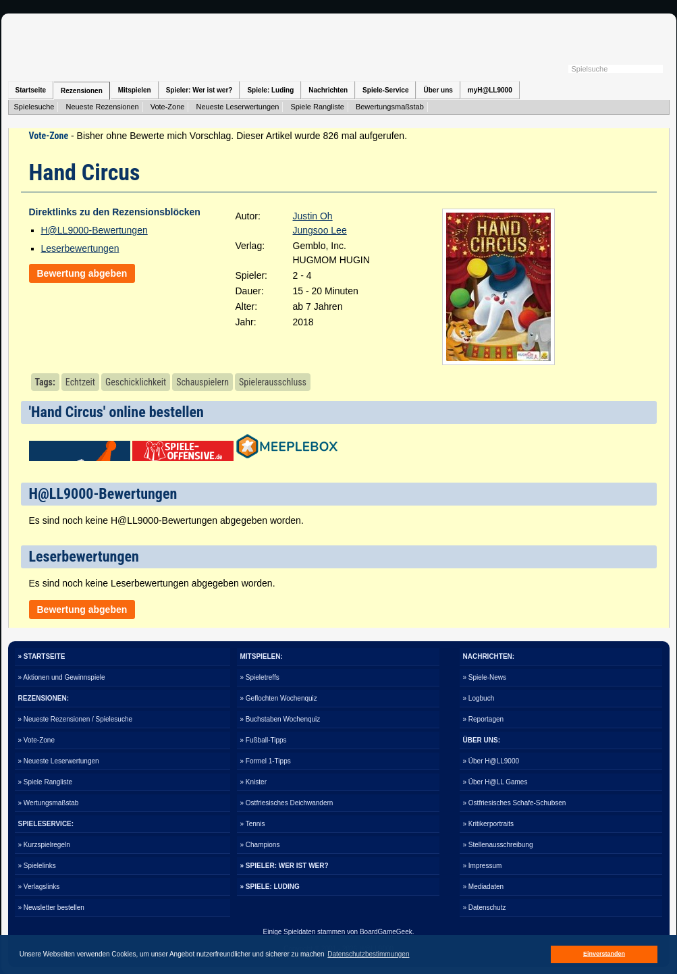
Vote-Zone (168, 107)
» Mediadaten (483, 886)
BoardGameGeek (386, 932)
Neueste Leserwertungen (237, 107)
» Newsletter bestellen (51, 907)
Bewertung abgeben (82, 273)
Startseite (31, 90)
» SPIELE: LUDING (270, 886)
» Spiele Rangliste (45, 782)
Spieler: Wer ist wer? (199, 90)
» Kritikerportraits (488, 824)
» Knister (253, 782)
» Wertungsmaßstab (48, 803)
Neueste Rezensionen (101, 107)
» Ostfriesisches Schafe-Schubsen (514, 803)
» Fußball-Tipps (263, 740)
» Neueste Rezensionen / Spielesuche (75, 719)
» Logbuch (479, 698)
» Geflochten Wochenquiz (278, 698)
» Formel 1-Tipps (265, 761)
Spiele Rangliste (317, 107)
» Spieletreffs (259, 677)
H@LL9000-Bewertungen (94, 230)
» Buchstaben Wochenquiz (280, 719)
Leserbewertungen (80, 248)
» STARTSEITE (41, 656)
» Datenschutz (484, 907)
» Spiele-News (484, 677)
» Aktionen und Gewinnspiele (61, 677)
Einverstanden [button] (604, 953)
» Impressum (482, 865)
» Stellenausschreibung (498, 844)
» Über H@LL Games (495, 782)
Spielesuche (34, 107)
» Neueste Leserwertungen (58, 761)
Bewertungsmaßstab (390, 107)
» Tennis (252, 824)
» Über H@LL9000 (491, 761)
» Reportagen (483, 719)
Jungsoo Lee (320, 230)
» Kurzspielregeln (44, 844)
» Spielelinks (37, 865)
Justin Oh (313, 216)
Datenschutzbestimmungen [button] (368, 954)
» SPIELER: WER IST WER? (284, 865)
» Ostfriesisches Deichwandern (286, 803)
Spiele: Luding (270, 90)
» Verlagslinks (39, 886)
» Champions (260, 844)
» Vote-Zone (36, 740)
